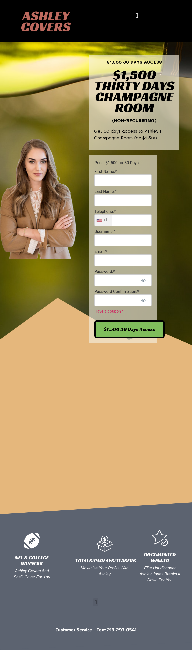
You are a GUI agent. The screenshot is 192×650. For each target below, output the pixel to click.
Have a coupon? (108, 311)
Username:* (104, 231)
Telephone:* (105, 211)
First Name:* (105, 171)
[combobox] (103, 220)
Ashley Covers (46, 21)
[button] (137, 15)
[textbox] (123, 220)
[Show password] (144, 280)
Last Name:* (105, 191)
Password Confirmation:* (116, 291)
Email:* (100, 251)
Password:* (104, 271)
